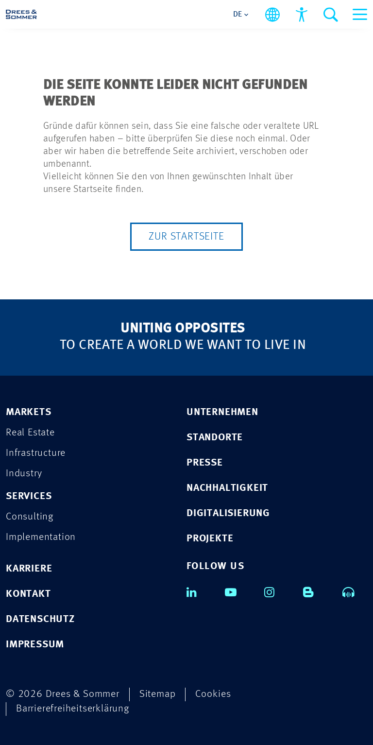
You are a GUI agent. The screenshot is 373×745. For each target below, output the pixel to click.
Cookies (213, 694)
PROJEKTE (209, 539)
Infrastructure (36, 453)
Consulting (29, 517)
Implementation (41, 537)
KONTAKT (28, 594)
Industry (24, 473)
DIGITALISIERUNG (228, 513)
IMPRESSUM (35, 645)
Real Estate (30, 433)
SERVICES (28, 496)
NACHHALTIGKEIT (227, 488)
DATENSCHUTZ (40, 619)
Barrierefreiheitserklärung (72, 709)
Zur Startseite (186, 236)
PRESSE (204, 463)
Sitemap (157, 694)
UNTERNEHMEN (222, 412)
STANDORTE (214, 438)
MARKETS (28, 412)
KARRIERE (29, 569)
